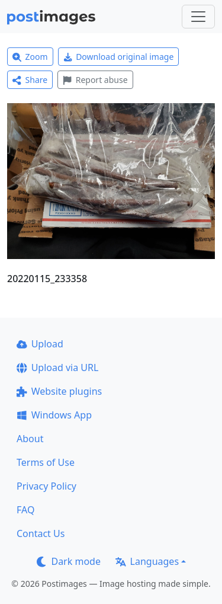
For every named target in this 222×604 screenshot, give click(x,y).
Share (29, 79)
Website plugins (59, 391)
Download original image (118, 56)
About (30, 438)
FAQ (25, 509)
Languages (147, 561)
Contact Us (41, 533)
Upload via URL (57, 367)
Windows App (54, 414)
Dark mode (69, 561)
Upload (40, 343)
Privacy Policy (46, 486)
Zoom (30, 56)
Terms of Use (46, 462)
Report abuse (95, 79)
